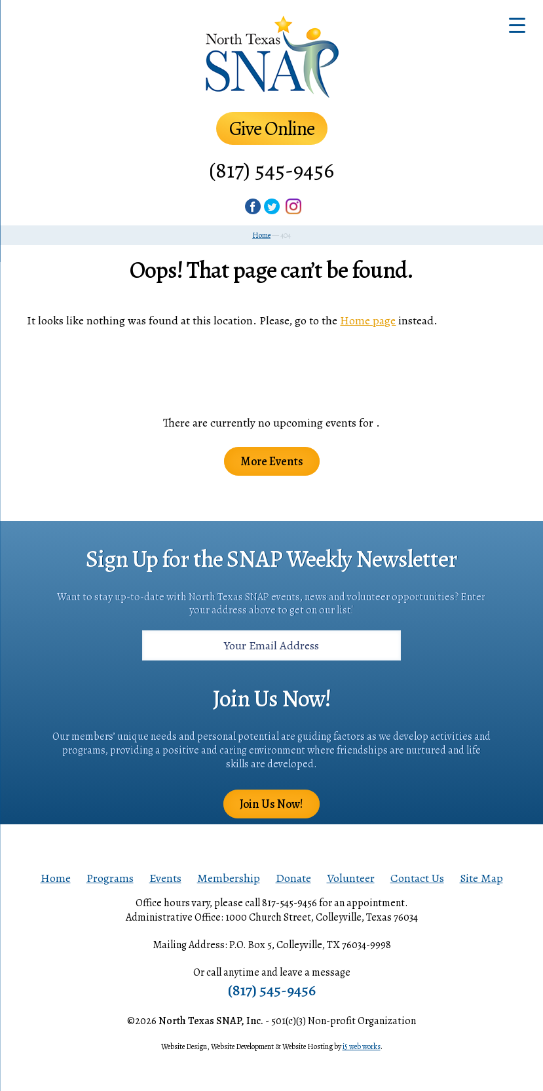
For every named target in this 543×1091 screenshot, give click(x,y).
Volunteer (351, 878)
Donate (293, 878)
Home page (368, 320)
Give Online (271, 128)
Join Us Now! (271, 804)
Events (165, 878)
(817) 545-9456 (271, 170)
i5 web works (362, 1046)
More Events (271, 461)
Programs (110, 878)
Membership (228, 878)
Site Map (481, 878)
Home (56, 878)
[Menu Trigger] (517, 24)
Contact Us (417, 878)
